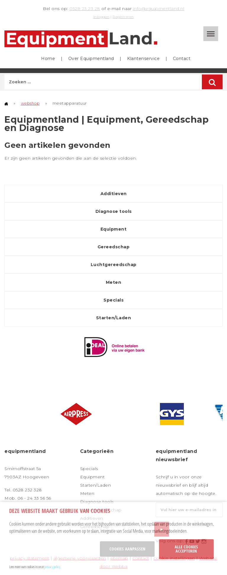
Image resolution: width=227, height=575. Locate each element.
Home (48, 58)
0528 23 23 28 (84, 8)
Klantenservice (143, 58)
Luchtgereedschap (114, 264)
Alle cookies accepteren (186, 549)
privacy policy (52, 566)
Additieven (113, 193)
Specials (113, 300)
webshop (30, 103)
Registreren (123, 16)
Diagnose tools (113, 211)
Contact (182, 58)
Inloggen (101, 16)
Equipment (113, 229)
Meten (113, 282)
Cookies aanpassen (127, 549)
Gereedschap (114, 247)
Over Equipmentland (91, 58)
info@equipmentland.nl (158, 8)
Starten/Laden (113, 317)
